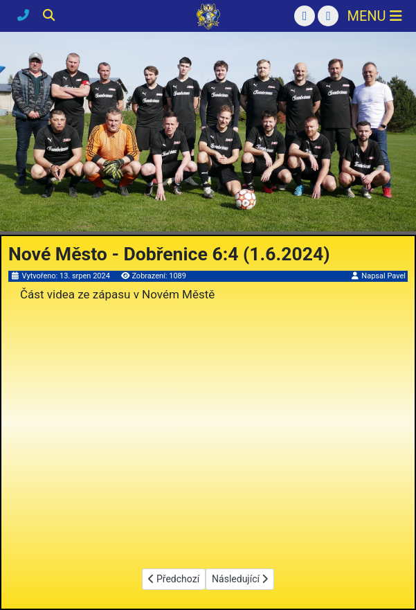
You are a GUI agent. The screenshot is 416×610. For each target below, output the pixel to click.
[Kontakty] (24, 15)
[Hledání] (49, 15)
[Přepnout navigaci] (374, 16)
